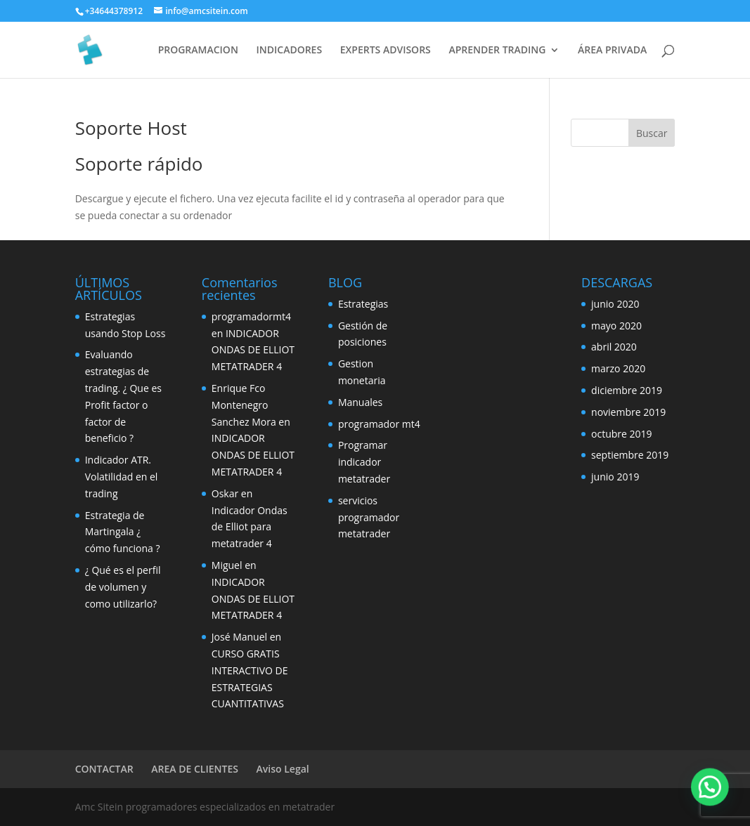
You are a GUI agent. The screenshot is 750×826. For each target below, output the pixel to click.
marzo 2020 (618, 368)
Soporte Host (131, 127)
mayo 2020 (616, 325)
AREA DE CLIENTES (194, 768)
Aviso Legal (283, 768)
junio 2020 (615, 303)
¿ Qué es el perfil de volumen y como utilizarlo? (123, 586)
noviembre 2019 (628, 412)
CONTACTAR (104, 768)
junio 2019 (615, 476)
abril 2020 (614, 346)
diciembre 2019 (626, 390)
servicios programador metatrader (368, 517)
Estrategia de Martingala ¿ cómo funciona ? (122, 532)
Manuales (360, 402)
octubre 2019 (621, 433)
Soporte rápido (139, 163)
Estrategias (363, 303)
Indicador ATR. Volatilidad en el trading (121, 476)
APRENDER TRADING (496, 50)
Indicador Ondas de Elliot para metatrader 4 (249, 527)
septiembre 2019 (629, 454)
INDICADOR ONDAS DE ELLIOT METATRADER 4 (253, 350)
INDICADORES (290, 50)
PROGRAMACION (198, 50)
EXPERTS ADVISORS (385, 50)
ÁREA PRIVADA (612, 50)
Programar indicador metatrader (364, 461)
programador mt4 (379, 424)
